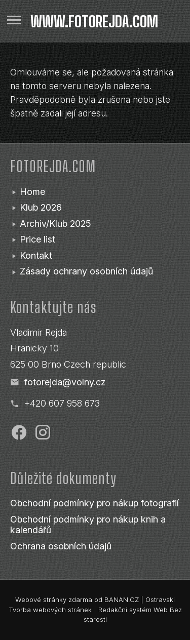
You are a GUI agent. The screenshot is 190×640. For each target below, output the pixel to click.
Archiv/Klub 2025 (55, 223)
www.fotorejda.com (94, 21)
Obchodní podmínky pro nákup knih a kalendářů (88, 525)
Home (32, 191)
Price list (37, 239)
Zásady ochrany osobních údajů (86, 271)
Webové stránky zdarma (53, 599)
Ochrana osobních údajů (60, 546)
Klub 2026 (41, 207)
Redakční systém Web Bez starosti (133, 615)
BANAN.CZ (121, 599)
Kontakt (36, 255)
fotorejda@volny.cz (64, 382)
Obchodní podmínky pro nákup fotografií (94, 503)
